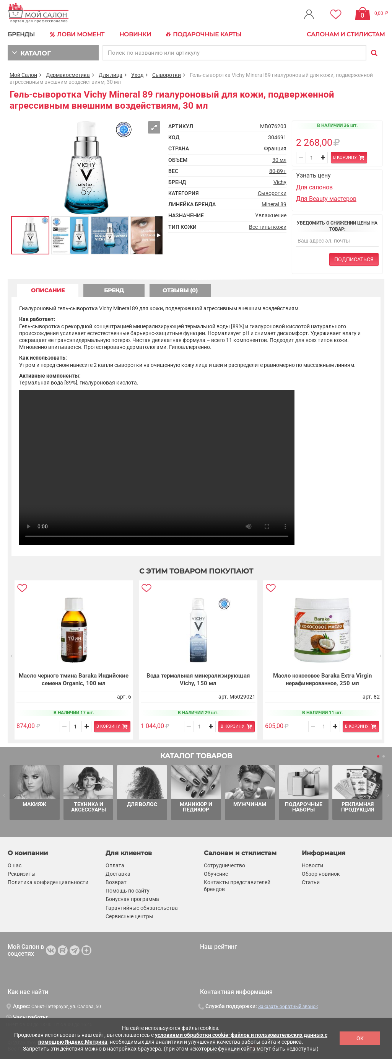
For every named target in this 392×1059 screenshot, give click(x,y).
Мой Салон (23, 75)
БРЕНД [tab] (114, 290)
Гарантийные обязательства (142, 908)
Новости (312, 865)
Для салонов (314, 187)
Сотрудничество (224, 865)
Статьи (311, 882)
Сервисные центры (129, 916)
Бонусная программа (132, 899)
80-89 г (277, 171)
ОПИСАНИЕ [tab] (48, 290)
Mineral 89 (274, 204)
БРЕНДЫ (21, 34)
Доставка (118, 874)
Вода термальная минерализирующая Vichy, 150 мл (197, 679)
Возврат (116, 882)
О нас (14, 865)
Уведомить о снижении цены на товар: (337, 226)
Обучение (216, 874)
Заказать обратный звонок (288, 1006)
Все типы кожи (267, 227)
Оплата (115, 865)
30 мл (279, 160)
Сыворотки (166, 75)
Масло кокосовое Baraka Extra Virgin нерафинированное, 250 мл (322, 679)
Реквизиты (22, 874)
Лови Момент (77, 34)
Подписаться (354, 259)
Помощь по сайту (128, 891)
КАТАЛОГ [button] (31, 52)
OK (360, 1038)
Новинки (135, 34)
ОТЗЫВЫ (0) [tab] (180, 290)
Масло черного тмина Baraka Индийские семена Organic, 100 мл (73, 679)
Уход (137, 75)
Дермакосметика (68, 75)
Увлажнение (270, 215)
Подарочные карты (203, 34)
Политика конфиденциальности (48, 882)
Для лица (110, 75)
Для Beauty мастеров (326, 198)
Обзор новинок (321, 874)
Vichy (279, 182)
